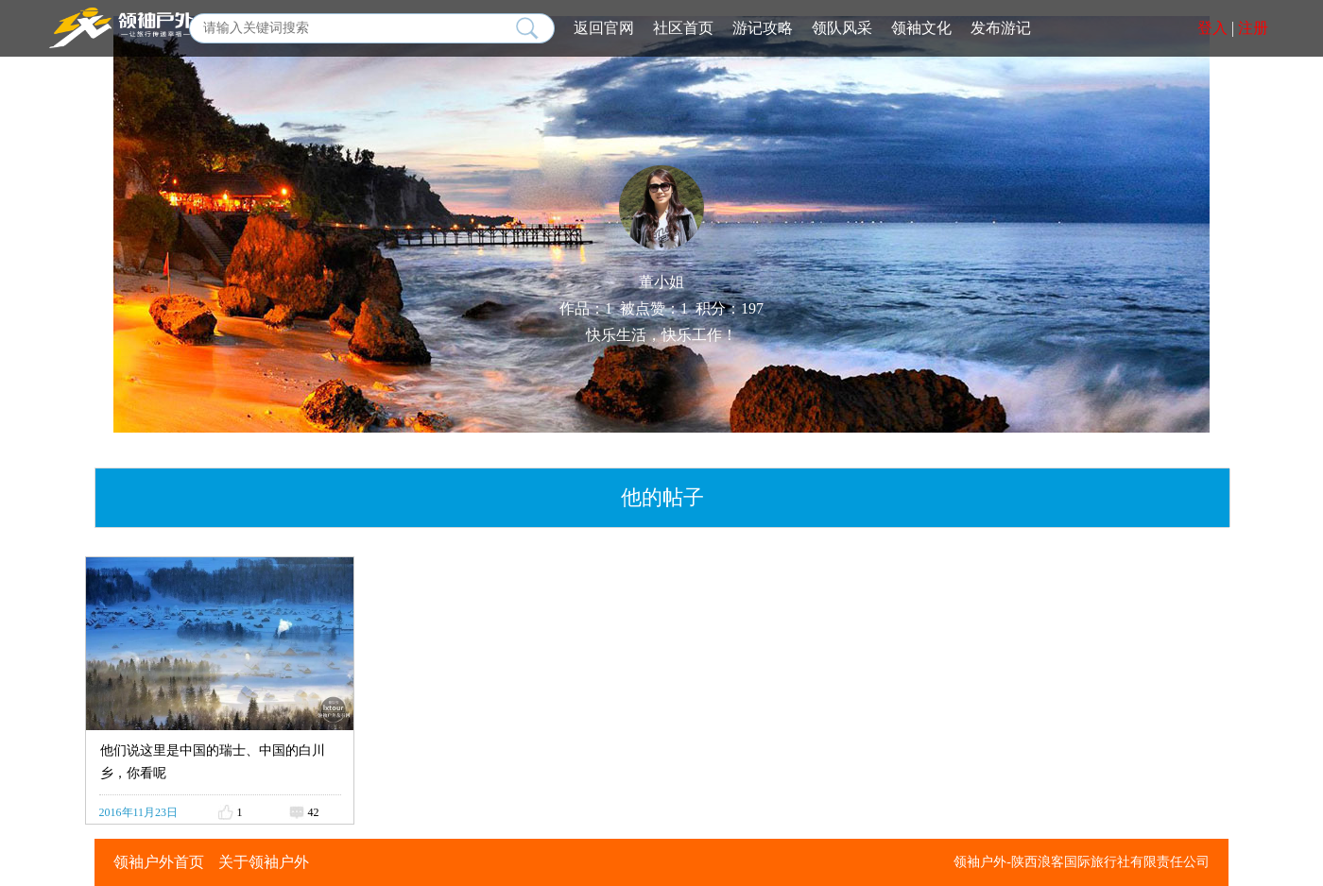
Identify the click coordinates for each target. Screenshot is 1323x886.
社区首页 (683, 28)
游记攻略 (762, 28)
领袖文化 (921, 28)
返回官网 (604, 28)
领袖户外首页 (158, 862)
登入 (1212, 28)
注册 (1253, 28)
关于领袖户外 (263, 862)
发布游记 (1001, 28)
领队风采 (842, 28)
